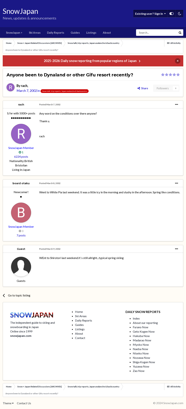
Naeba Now (140, 349)
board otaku (21, 183)
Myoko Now (141, 344)
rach (24, 86)
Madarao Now (142, 340)
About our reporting (145, 322)
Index (136, 318)
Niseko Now (141, 353)
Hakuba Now (141, 336)
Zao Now (138, 370)
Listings (91, 32)
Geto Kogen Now (144, 331)
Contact (80, 338)
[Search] (156, 32)
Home (79, 311)
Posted (49, 104)
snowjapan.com (20, 335)
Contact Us (24, 403)
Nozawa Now (141, 357)
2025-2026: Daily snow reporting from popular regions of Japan (90, 61)
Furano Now (140, 327)
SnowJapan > (14, 32)
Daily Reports (55, 32)
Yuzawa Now (141, 366)
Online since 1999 (21, 331)
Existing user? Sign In (150, 13)
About (107, 32)
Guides (75, 32)
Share (143, 88)
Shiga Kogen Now (144, 362)
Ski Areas (35, 32)
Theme (8, 403)
